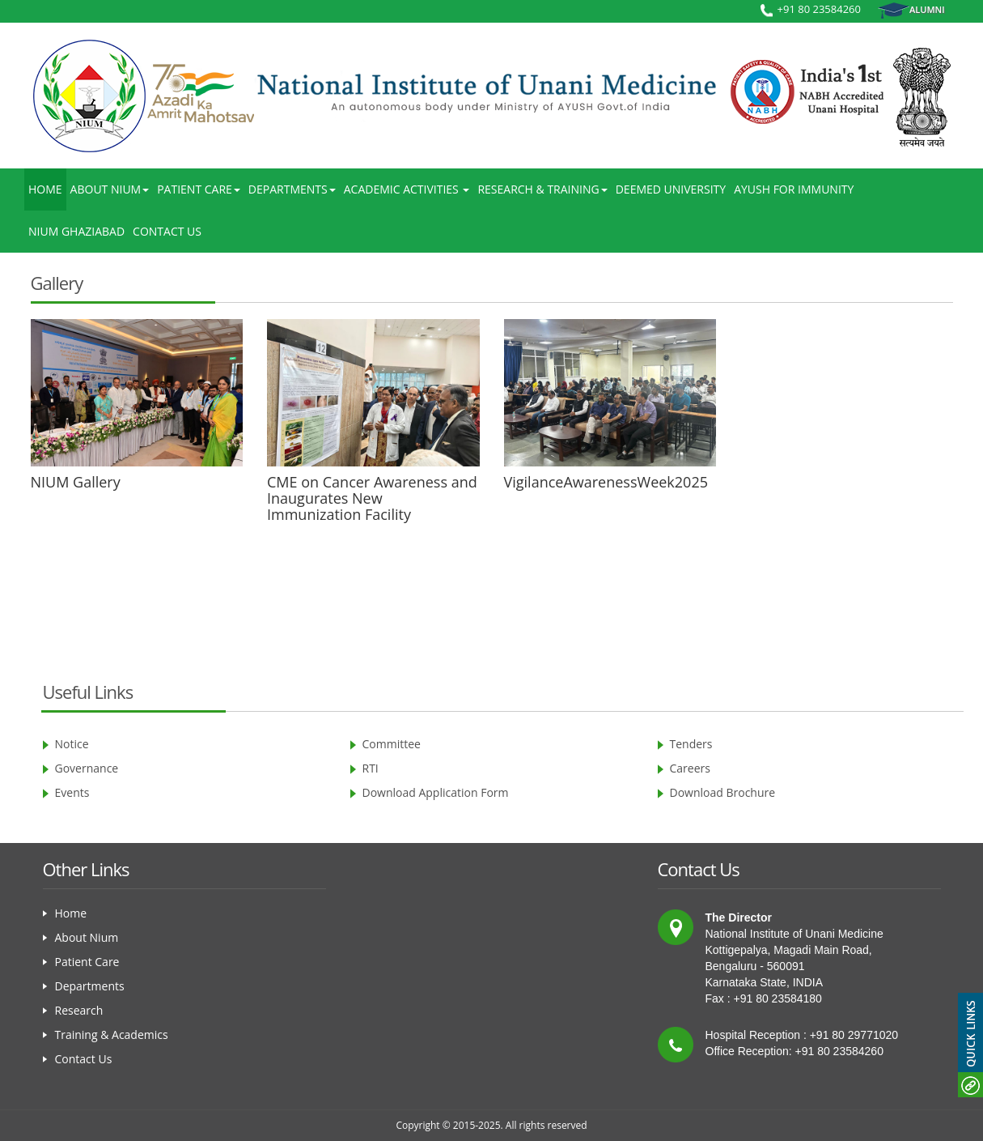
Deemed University (671, 189)
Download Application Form (435, 792)
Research (79, 1010)
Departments (90, 986)
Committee (391, 743)
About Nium (87, 937)
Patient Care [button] (198, 189)
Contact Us (167, 231)
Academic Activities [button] (407, 189)
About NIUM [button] (110, 189)
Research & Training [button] (542, 189)
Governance (87, 768)
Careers (690, 768)
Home (45, 189)
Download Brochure (723, 792)
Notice (72, 743)
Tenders (691, 743)
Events (72, 792)
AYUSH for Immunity (794, 189)
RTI (370, 768)
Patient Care (87, 961)
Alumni (911, 9)
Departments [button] (292, 189)
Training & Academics (111, 1034)
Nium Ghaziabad (76, 231)
